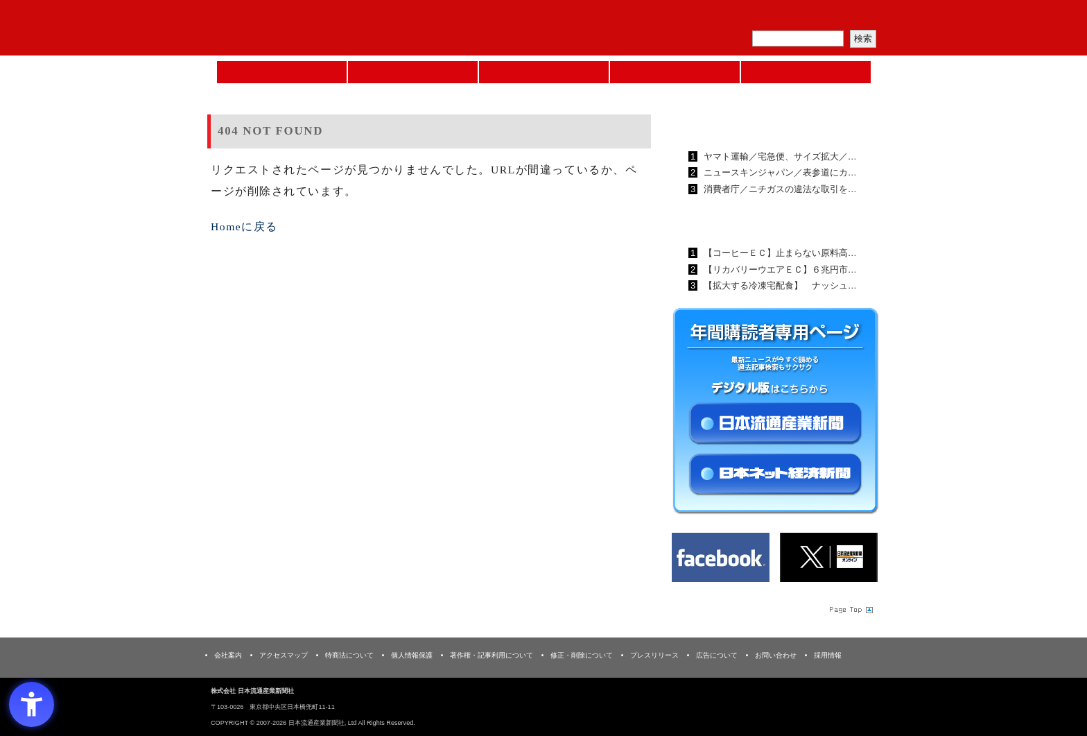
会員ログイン (846, 17)
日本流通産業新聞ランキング (751, 124)
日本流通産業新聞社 (307, 28)
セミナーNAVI (413, 72)
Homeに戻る (244, 226)
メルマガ (717, 17)
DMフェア (806, 72)
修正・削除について (581, 655)
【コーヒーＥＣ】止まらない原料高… (779, 253)
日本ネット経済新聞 (675, 72)
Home (282, 72)
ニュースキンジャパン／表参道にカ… (779, 172)
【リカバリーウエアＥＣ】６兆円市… (779, 269)
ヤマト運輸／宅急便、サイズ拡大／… (779, 156)
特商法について (349, 655)
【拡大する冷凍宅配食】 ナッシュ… (779, 285)
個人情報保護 (412, 655)
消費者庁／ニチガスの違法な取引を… (779, 189)
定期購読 (782, 17)
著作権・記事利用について (491, 655)
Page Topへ (850, 609)
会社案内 (228, 655)
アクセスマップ (283, 655)
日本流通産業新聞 (544, 72)
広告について (717, 655)
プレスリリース (654, 655)
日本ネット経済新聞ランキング (757, 220)
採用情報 (828, 655)
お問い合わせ (776, 655)
